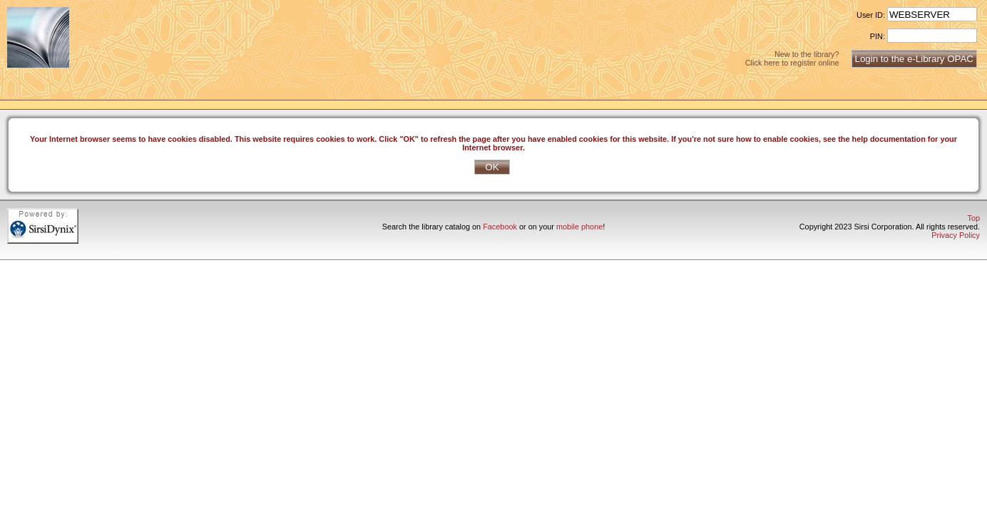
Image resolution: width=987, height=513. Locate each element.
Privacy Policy (955, 235)
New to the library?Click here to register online (792, 58)
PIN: (877, 36)
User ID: (870, 15)
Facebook (500, 226)
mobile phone (579, 226)
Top (973, 218)
